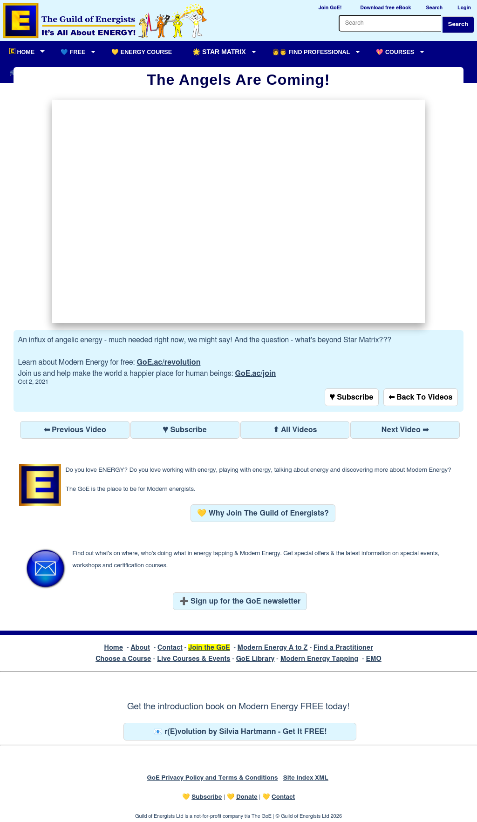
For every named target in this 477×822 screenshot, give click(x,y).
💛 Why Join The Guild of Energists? (263, 513)
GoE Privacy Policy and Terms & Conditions (212, 777)
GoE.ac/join (255, 373)
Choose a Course (123, 658)
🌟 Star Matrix (218, 51)
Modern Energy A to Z (273, 647)
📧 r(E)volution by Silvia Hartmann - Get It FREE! (240, 731)
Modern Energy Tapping (319, 658)
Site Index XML (305, 777)
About (140, 647)
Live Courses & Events (193, 658)
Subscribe (206, 797)
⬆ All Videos (295, 430)
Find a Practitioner (343, 647)
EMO (373, 658)
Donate (247, 797)
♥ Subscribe (352, 397)
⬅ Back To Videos (420, 397)
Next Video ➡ (405, 430)
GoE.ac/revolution (169, 362)
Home (113, 647)
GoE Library (255, 658)
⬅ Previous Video (75, 430)
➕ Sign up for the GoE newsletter (240, 601)
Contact (170, 647)
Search (458, 24)
